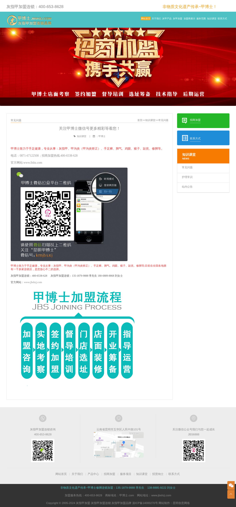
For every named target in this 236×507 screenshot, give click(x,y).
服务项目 (125, 474)
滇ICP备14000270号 (145, 503)
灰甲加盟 (150, 20)
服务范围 (185, 20)
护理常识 (182, 183)
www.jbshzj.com (40, 280)
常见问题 (159, 131)
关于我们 (116, 20)
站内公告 (182, 192)
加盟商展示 (168, 20)
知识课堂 (202, 20)
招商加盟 (109, 474)
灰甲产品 (133, 20)
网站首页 (99, 20)
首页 (138, 131)
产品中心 (93, 474)
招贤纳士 (158, 474)
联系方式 (219, 20)
